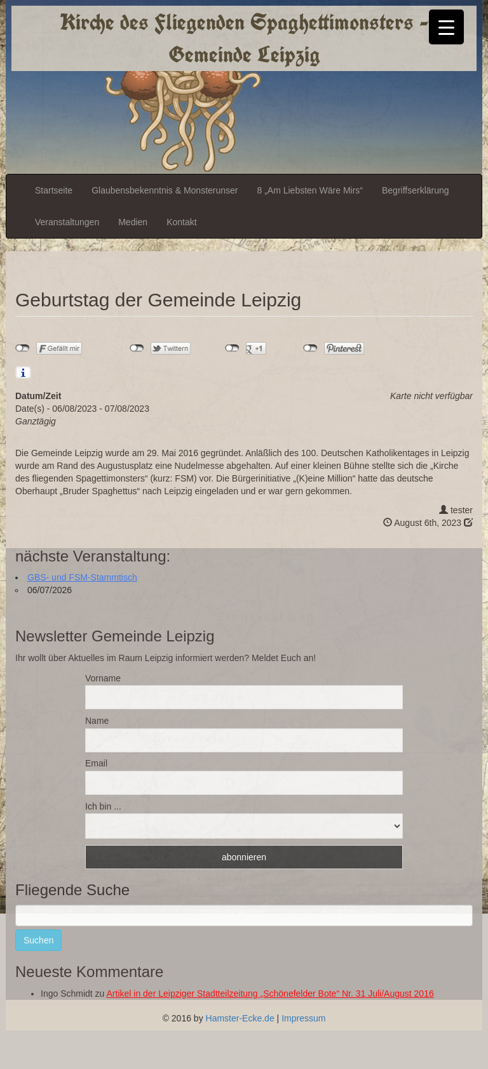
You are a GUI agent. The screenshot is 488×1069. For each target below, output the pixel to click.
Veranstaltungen (67, 222)
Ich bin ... (103, 806)
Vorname (103, 678)
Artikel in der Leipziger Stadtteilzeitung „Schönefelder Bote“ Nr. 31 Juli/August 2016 (270, 993)
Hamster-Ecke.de (240, 1018)
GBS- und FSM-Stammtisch (82, 577)
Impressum (303, 1018)
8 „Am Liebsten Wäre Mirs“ (310, 190)
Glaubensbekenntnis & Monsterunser (165, 190)
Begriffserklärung (415, 190)
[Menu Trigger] (446, 27)
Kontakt (181, 222)
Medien (132, 222)
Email (96, 763)
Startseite (53, 190)
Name (97, 721)
